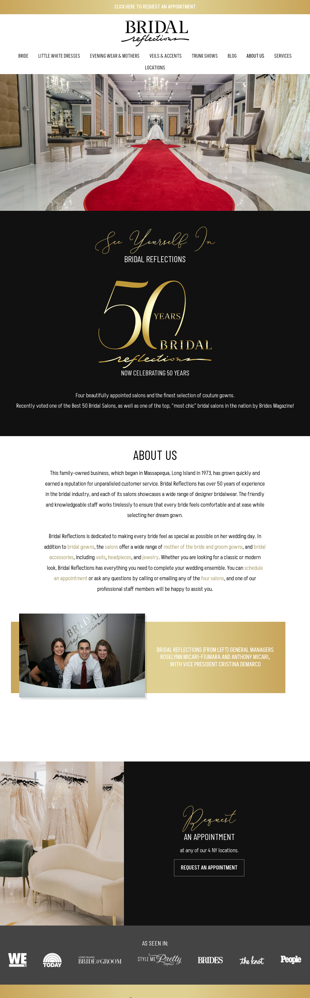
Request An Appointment (209, 867)
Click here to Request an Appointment (155, 7)
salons (111, 547)
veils (101, 557)
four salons (212, 578)
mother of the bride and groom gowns (203, 547)
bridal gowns (80, 547)
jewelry (150, 557)
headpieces (119, 557)
